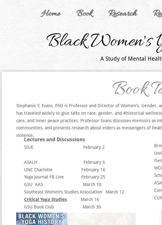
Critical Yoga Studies (45, 199)
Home (50, 14)
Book (84, 14)
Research (122, 14)
